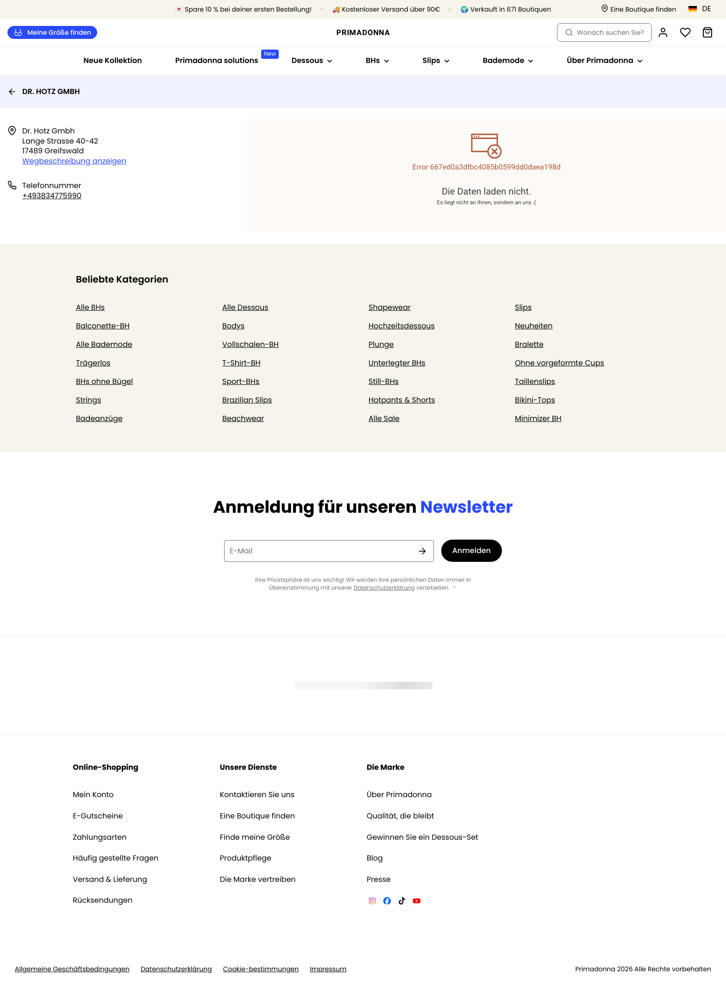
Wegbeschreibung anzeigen (74, 161)
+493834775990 (51, 195)
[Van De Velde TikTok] (401, 902)
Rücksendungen (102, 900)
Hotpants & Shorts (402, 400)
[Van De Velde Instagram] (372, 902)
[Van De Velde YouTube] (416, 902)
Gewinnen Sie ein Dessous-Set (422, 837)
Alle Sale (384, 418)
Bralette (529, 344)
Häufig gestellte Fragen (115, 858)
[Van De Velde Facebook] (387, 902)
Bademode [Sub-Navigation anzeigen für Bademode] (508, 60)
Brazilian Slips (247, 400)
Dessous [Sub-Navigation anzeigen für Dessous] (312, 60)
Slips (523, 307)
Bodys (233, 326)
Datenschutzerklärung (384, 588)
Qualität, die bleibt (400, 816)
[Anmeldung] (663, 32)
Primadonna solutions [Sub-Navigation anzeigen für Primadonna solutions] (225, 58)
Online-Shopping (105, 767)
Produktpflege (245, 858)
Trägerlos (93, 363)
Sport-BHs (240, 381)
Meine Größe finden (52, 33)
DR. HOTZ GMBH (43, 91)
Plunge (381, 344)
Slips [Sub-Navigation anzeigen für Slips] (436, 60)
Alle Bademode (104, 344)
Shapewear (390, 307)
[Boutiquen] (638, 9)
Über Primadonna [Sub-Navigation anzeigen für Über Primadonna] (604, 60)
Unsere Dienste (248, 767)
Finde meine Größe (255, 837)
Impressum (328, 969)
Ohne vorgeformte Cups (559, 363)
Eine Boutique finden (257, 816)
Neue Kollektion (112, 60)
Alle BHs (90, 307)
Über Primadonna (399, 795)
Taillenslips (535, 381)
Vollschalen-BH (250, 344)
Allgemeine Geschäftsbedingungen (72, 969)
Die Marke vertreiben (258, 879)
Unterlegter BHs (397, 363)
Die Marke (386, 767)
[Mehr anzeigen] (454, 587)
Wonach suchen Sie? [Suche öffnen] (604, 32)
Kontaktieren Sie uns (257, 795)
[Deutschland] (703, 8)
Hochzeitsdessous (402, 326)
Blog (375, 858)
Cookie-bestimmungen (261, 969)
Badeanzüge (99, 418)
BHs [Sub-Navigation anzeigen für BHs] (377, 60)
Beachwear (243, 418)
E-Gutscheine (98, 816)
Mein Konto (93, 795)
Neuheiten (534, 326)
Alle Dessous (245, 307)
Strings (88, 400)
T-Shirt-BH (241, 363)
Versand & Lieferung (110, 879)
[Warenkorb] (707, 32)
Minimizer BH (538, 418)
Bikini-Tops (535, 400)
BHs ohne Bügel (104, 381)
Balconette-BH (103, 326)
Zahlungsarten (99, 837)
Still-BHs (384, 381)
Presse (379, 879)
